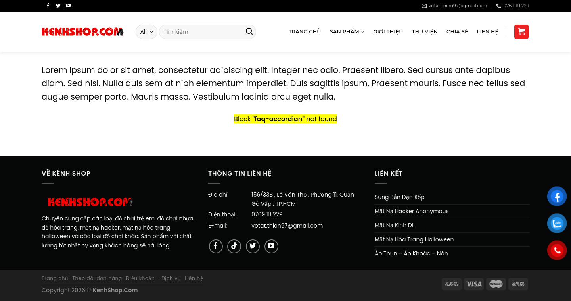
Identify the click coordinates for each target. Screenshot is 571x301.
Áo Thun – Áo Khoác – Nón (411, 253)
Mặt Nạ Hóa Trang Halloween (414, 239)
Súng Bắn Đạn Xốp (400, 197)
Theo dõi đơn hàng (97, 278)
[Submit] (249, 32)
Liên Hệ (488, 32)
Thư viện (425, 32)
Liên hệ (194, 278)
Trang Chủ (305, 32)
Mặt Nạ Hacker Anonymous (412, 211)
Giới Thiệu (388, 32)
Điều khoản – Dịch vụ (153, 278)
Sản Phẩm (347, 31)
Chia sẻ (457, 32)
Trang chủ (55, 278)
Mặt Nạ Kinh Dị (394, 225)
